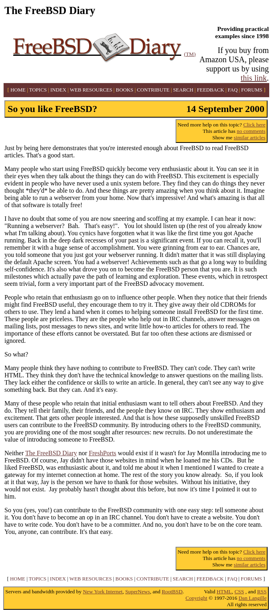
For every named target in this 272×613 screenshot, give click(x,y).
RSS (262, 592)
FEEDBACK (210, 90)
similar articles (250, 137)
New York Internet (103, 592)
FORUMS (251, 90)
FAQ (233, 90)
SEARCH (183, 90)
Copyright (196, 598)
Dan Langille (253, 598)
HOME (18, 90)
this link (254, 77)
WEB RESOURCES (91, 90)
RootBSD (172, 592)
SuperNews (137, 592)
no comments (251, 131)
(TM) (190, 54)
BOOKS (124, 90)
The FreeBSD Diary (51, 453)
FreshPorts (102, 453)
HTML (224, 592)
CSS (239, 592)
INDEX (58, 90)
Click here (254, 125)
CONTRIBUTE (153, 90)
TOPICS (38, 90)
